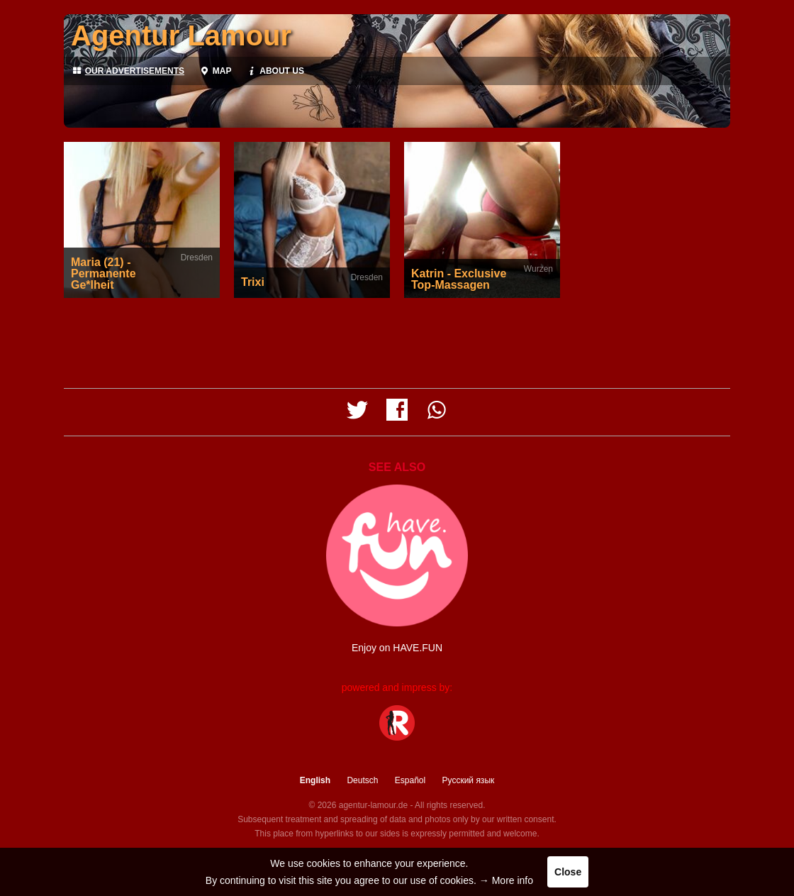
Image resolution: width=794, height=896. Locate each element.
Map (214, 71)
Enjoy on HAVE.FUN (397, 647)
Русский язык (468, 780)
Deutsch (362, 780)
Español (410, 780)
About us (274, 71)
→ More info (506, 880)
